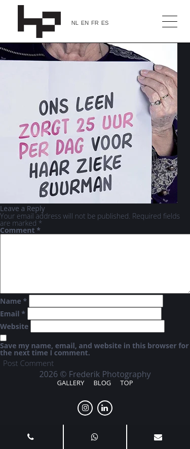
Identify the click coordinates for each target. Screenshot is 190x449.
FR (95, 23)
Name (13, 301)
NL (75, 23)
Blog (102, 382)
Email (12, 313)
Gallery (71, 382)
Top (126, 382)
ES (105, 23)
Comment (20, 230)
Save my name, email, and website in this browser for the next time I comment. (94, 349)
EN (85, 23)
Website (14, 326)
